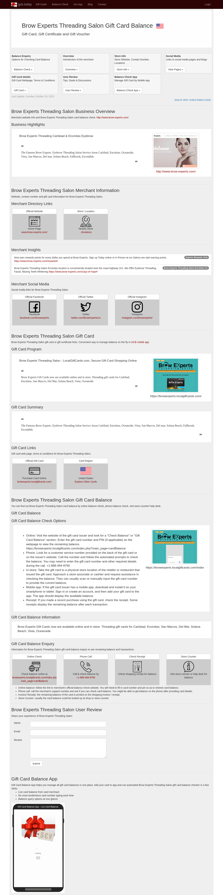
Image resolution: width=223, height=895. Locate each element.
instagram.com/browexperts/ (137, 317)
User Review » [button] (73, 90)
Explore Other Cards (86, 481)
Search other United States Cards (192, 99)
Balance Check (60, 4)
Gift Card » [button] (20, 90)
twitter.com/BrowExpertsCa (85, 317)
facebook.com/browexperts (34, 317)
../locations (86, 232)
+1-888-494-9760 (85, 677)
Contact (102, 4)
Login (208, 4)
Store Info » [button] (123, 69)
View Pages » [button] (175, 69)
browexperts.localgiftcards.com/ (34, 481)
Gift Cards (41, 4)
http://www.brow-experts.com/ (113, 117)
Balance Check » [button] (23, 69)
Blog (90, 4)
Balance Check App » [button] (128, 90)
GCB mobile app (140, 342)
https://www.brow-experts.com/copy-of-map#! (73, 271)
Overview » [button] (71, 69)
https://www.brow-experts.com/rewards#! (36, 261)
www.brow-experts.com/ (34, 232)
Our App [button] (78, 4)
